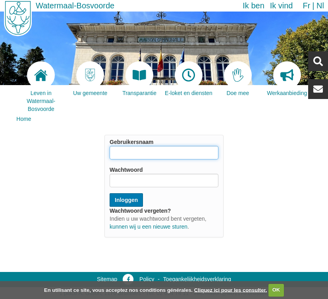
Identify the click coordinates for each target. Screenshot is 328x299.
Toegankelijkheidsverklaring (197, 279)
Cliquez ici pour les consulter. (230, 290)
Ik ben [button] (253, 5)
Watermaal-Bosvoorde (75, 5)
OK (276, 290)
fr (306, 5)
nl (320, 5)
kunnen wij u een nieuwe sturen (148, 226)
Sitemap (107, 279)
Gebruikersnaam (132, 142)
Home (23, 119)
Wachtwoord (126, 170)
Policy (146, 279)
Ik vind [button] (281, 5)
